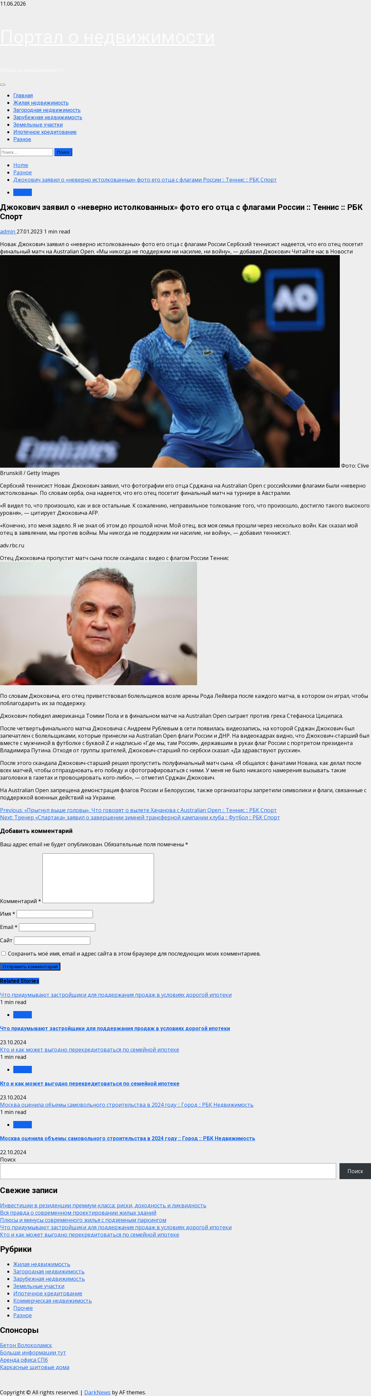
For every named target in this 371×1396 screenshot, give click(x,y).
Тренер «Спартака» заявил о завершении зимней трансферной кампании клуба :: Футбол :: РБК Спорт (140, 817)
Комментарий (20, 901)
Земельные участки (38, 125)
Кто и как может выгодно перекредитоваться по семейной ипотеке (89, 1049)
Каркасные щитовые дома (34, 1367)
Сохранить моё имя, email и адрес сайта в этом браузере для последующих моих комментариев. (134, 953)
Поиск (8, 1159)
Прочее (23, 1308)
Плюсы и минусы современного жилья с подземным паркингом (83, 1220)
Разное (22, 139)
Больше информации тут (33, 1352)
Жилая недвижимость (41, 103)
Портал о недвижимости (107, 37)
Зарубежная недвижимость (47, 117)
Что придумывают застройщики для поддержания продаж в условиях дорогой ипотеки (116, 994)
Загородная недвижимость (47, 110)
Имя (7, 913)
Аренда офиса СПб (24, 1359)
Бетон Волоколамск (26, 1345)
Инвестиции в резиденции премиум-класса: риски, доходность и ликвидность (103, 1205)
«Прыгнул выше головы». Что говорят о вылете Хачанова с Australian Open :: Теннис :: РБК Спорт (138, 810)
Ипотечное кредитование (45, 132)
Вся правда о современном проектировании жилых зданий (78, 1212)
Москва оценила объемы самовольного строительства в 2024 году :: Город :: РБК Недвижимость (127, 1104)
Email (9, 927)
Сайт (6, 940)
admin (8, 231)
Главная (23, 95)
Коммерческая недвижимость (52, 1300)
